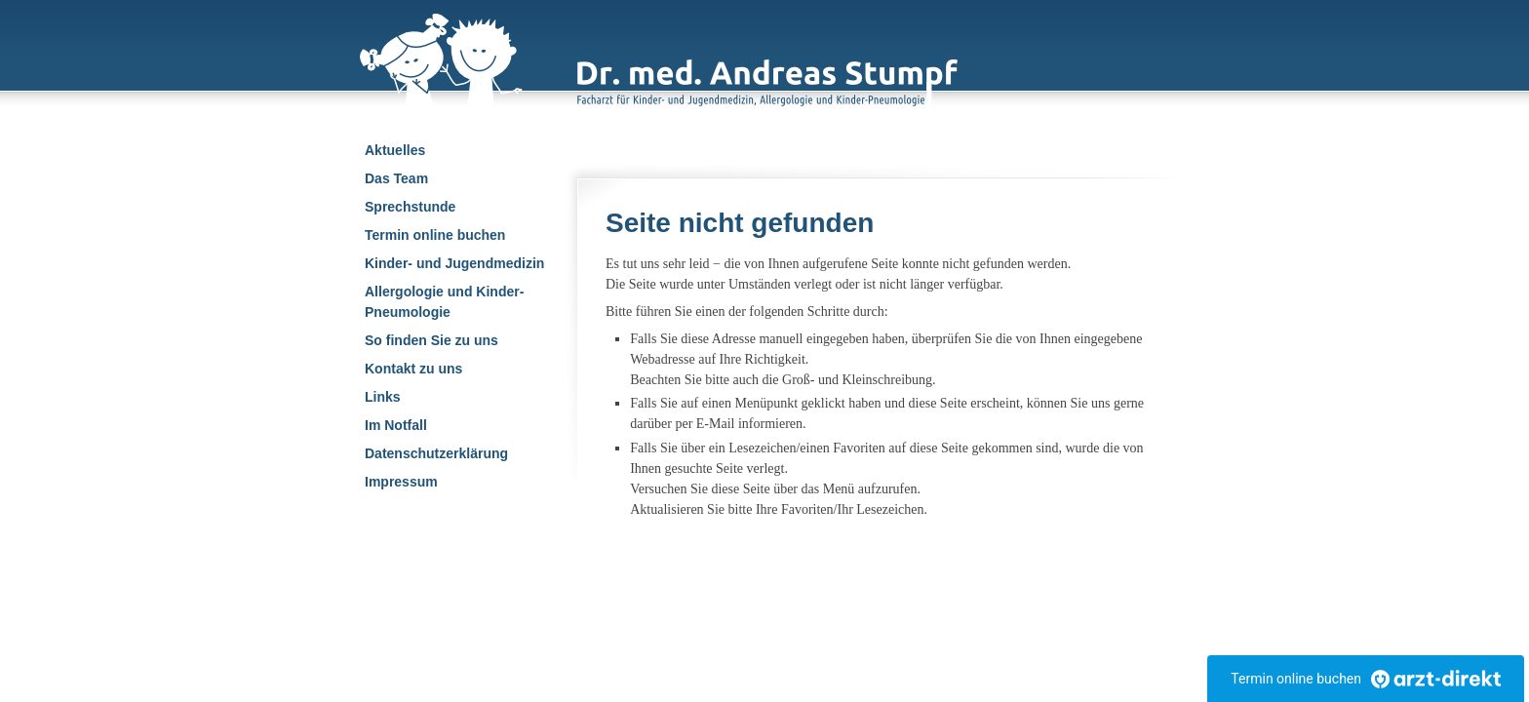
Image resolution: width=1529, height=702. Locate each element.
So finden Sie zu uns (431, 340)
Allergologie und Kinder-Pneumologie (444, 302)
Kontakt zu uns (413, 368)
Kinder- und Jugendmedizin (454, 263)
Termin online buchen (435, 235)
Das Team (396, 178)
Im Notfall (396, 425)
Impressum (401, 481)
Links (383, 397)
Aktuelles (395, 150)
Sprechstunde (410, 206)
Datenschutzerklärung (436, 453)
